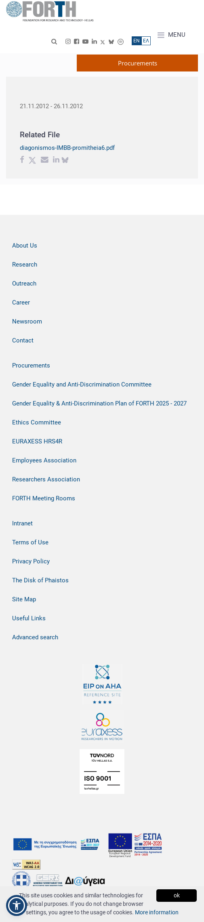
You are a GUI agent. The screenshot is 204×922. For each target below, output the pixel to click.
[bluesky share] (65, 160)
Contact (23, 340)
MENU (171, 35)
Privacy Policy (31, 561)
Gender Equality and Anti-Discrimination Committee (81, 384)
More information (157, 912)
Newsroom (27, 321)
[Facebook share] (22, 160)
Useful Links (29, 618)
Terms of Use (30, 542)
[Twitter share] (32, 160)
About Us (24, 245)
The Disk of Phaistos (40, 580)
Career (21, 302)
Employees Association (44, 460)
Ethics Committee (36, 422)
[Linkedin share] (56, 160)
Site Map (24, 599)
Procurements (31, 365)
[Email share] (44, 160)
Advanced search (35, 637)
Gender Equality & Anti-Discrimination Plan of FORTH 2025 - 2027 (99, 403)
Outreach (24, 283)
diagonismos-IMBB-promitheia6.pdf (67, 147)
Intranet (22, 523)
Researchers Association (46, 479)
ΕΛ (146, 41)
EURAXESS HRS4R (37, 441)
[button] (16, 905)
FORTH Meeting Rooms (43, 498)
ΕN (136, 41)
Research (24, 264)
